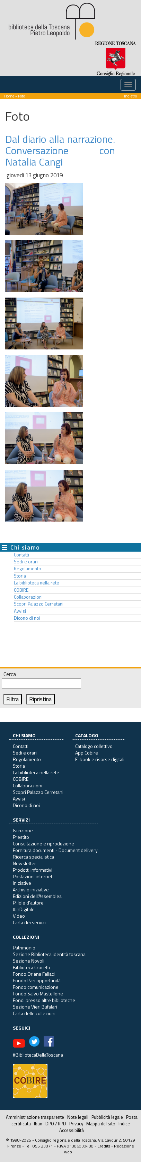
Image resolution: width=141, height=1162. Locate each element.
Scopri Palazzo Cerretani (38, 603)
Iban (38, 1123)
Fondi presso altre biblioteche (44, 1000)
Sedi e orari (26, 561)
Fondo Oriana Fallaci (34, 973)
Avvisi (20, 611)
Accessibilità (71, 1130)
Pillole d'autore (28, 902)
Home (9, 96)
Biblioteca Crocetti (31, 967)
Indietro (130, 96)
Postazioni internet (32, 876)
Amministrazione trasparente (35, 1117)
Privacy (76, 1123)
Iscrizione (23, 830)
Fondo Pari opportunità (37, 980)
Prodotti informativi (32, 869)
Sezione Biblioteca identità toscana (49, 954)
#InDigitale (24, 909)
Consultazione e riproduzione (43, 843)
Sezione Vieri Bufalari (35, 1006)
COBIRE (21, 590)
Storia (20, 575)
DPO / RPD (55, 1123)
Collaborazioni (28, 596)
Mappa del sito (100, 1123)
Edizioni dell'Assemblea (37, 896)
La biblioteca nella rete (36, 582)
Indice (124, 1123)
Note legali (77, 1117)
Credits (103, 1146)
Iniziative (22, 883)
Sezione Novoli (28, 960)
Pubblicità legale (107, 1117)
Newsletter (24, 863)
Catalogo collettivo (94, 746)
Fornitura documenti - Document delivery (55, 850)
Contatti (21, 554)
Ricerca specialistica (33, 856)
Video (19, 915)
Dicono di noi (27, 618)
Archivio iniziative (31, 889)
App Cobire (86, 752)
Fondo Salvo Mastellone (38, 993)
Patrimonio (24, 947)
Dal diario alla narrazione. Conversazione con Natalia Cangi (60, 150)
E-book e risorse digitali (99, 759)
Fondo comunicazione (36, 987)
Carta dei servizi (29, 922)
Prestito (21, 837)
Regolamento (27, 568)
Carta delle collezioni (34, 1013)
